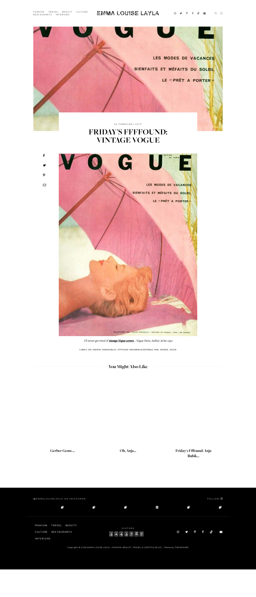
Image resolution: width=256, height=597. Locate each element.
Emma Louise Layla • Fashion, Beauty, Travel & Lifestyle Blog (124, 575)
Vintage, (164, 349)
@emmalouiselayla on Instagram (59, 498)
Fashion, (97, 349)
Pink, (156, 349)
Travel (53, 12)
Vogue (172, 349)
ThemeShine (182, 575)
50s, (90, 349)
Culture (82, 12)
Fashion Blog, (109, 349)
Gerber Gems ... (62, 451)
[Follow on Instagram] (215, 498)
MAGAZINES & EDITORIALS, (141, 349)
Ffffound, (123, 349)
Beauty (67, 12)
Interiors (63, 14)
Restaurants (42, 14)
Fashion (38, 12)
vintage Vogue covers (121, 341)
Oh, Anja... (128, 451)
